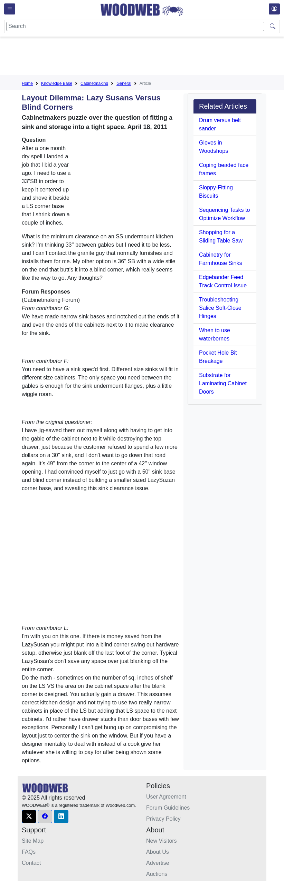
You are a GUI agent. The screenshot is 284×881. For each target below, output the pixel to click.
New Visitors (161, 841)
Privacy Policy (163, 819)
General (123, 83)
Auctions (156, 874)
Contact (31, 863)
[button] (29, 816)
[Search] (135, 26)
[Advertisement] (147, 57)
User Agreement (166, 797)
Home (27, 83)
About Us (157, 852)
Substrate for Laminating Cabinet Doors (223, 383)
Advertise (157, 863)
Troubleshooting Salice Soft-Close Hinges (220, 308)
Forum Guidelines (168, 808)
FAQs (29, 852)
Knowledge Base (56, 83)
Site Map (33, 841)
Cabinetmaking (94, 83)
